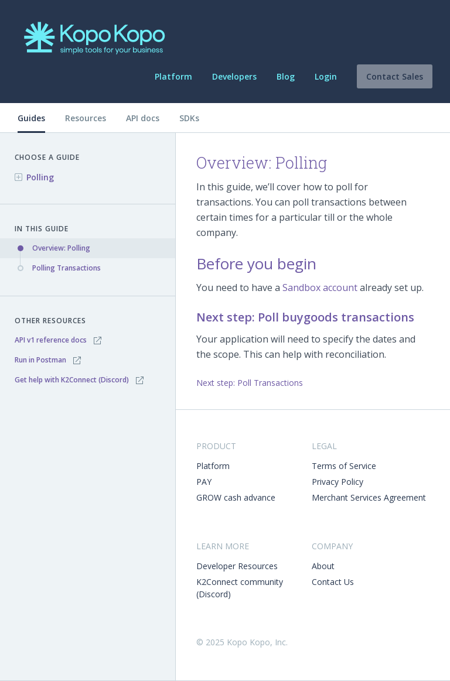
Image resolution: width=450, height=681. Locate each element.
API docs (142, 118)
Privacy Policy (337, 481)
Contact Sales (394, 76)
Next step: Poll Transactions (249, 382)
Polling (40, 177)
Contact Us (333, 581)
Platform (173, 76)
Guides (31, 118)
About (323, 566)
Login (326, 76)
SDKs (189, 118)
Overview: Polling (61, 248)
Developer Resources (237, 566)
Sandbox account (319, 287)
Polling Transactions (66, 268)
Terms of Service (344, 465)
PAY (204, 481)
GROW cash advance (235, 497)
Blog (286, 76)
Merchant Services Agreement (369, 497)
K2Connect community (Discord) (239, 588)
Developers (234, 76)
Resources (85, 118)
